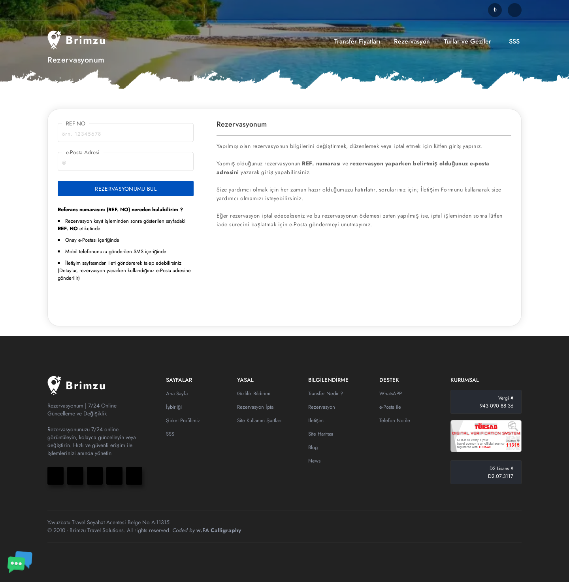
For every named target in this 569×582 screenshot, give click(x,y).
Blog (313, 447)
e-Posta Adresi (83, 152)
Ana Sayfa (177, 393)
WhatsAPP (390, 393)
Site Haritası (320, 434)
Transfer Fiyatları (357, 41)
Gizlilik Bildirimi (253, 393)
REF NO (75, 123)
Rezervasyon (412, 41)
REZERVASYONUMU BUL (125, 189)
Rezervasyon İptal (256, 407)
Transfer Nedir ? (325, 393)
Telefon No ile (394, 420)
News (314, 460)
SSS (514, 41)
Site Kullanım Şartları (259, 420)
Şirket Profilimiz (183, 420)
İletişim (316, 420)
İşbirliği (174, 407)
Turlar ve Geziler (467, 41)
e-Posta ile (390, 407)
